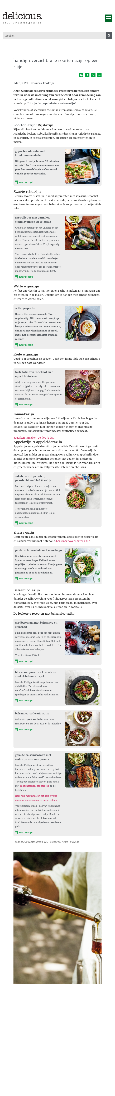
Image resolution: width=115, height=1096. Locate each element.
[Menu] (108, 18)
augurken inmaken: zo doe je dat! (34, 437)
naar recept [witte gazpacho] (24, 344)
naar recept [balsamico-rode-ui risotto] (24, 729)
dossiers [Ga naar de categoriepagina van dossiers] (36, 83)
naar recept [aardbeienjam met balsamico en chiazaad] (24, 661)
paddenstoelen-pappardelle (34, 785)
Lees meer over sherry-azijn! (73, 541)
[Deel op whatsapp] (99, 75)
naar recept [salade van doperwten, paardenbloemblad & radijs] (24, 522)
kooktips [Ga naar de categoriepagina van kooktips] (48, 83)
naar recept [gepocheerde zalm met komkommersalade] (24, 182)
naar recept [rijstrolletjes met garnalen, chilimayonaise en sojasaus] (24, 276)
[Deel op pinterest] (81, 75)
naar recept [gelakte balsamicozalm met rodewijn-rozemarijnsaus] (24, 832)
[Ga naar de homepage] (22, 16)
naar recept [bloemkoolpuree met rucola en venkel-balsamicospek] (24, 700)
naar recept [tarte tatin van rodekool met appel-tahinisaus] (24, 404)
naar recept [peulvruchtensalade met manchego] (24, 578)
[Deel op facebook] (87, 75)
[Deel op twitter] (93, 75)
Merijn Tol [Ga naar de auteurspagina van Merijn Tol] (21, 83)
